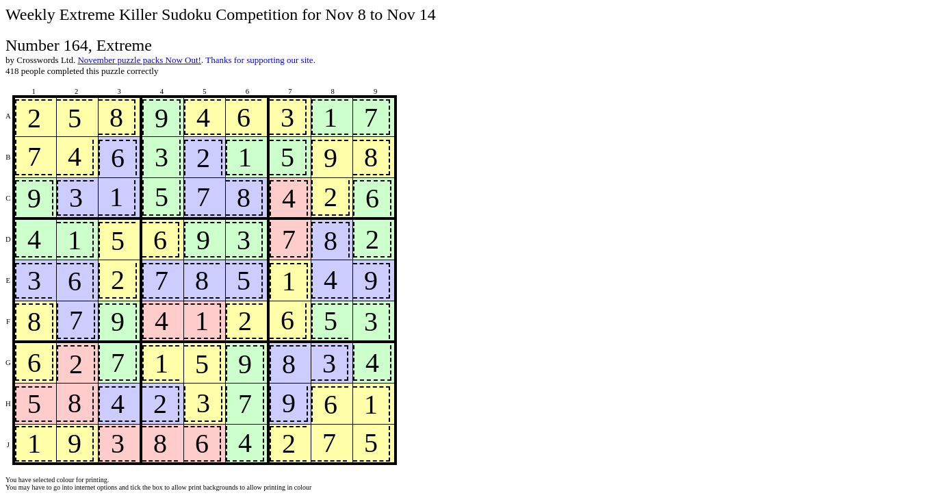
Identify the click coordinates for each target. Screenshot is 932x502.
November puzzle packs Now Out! (139, 60)
